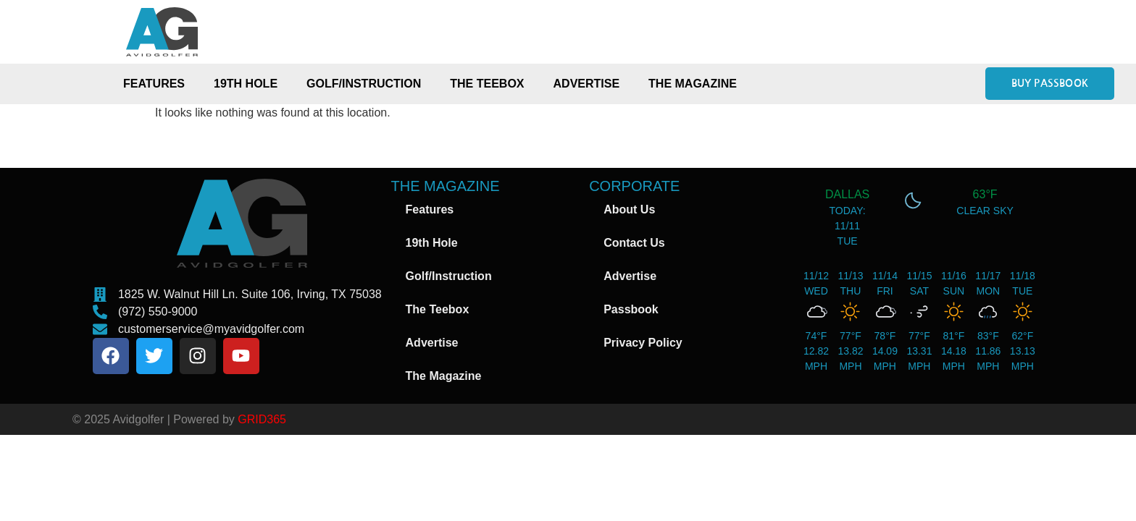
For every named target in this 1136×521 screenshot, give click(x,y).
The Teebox (487, 83)
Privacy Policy (643, 342)
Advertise (587, 83)
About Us (629, 209)
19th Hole (245, 83)
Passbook (631, 309)
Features (154, 83)
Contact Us (634, 243)
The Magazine (692, 83)
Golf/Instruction (363, 83)
